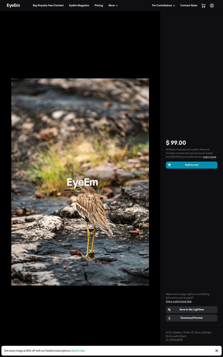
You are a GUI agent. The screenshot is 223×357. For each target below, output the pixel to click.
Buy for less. (78, 350)
